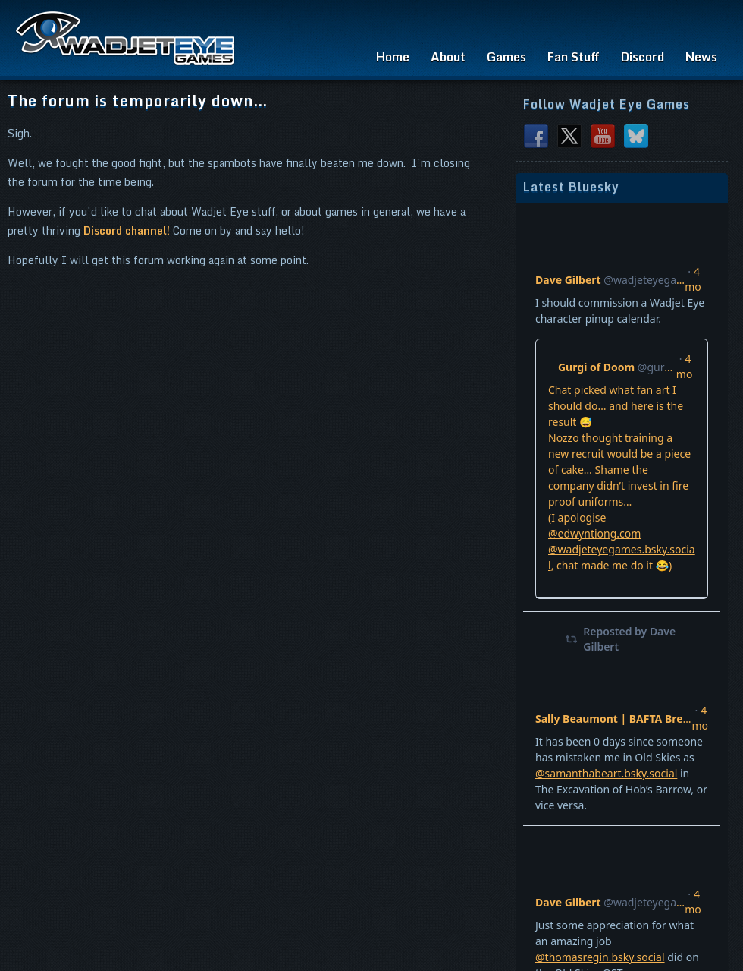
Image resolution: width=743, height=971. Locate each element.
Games (506, 57)
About (448, 57)
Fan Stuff (573, 57)
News (701, 57)
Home (392, 57)
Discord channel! (126, 230)
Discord (642, 57)
